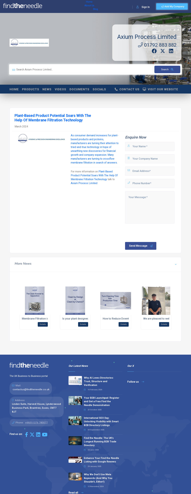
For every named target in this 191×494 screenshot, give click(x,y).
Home (49, 6)
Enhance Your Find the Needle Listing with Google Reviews (101, 460)
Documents (79, 89)
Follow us (135, 381)
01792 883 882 (157, 45)
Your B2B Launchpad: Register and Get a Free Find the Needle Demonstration (101, 401)
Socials (99, 89)
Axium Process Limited (147, 37)
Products (30, 89)
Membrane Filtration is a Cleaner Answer (46, 318)
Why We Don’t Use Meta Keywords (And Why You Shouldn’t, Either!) (98, 478)
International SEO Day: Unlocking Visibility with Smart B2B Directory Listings (101, 421)
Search (167, 69)
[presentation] (149, 232)
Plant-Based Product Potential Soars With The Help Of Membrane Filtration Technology (94, 175)
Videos (60, 89)
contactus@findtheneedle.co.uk (31, 389)
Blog (72, 6)
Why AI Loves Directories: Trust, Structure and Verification (99, 381)
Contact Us (127, 89)
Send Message (141, 245)
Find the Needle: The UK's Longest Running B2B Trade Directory (100, 442)
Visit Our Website (160, 89)
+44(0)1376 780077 (36, 422)
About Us (61, 6)
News (47, 89)
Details (43, 324)
